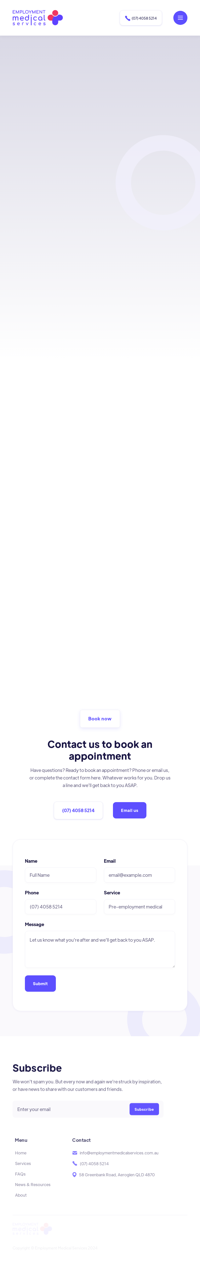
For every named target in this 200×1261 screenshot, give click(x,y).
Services (23, 1170)
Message (34, 924)
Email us (129, 810)
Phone (32, 892)
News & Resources (33, 1191)
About (21, 1202)
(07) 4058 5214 (141, 18)
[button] (180, 18)
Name (31, 860)
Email (110, 860)
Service (112, 892)
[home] (38, 17)
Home (20, 1160)
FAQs (20, 1181)
